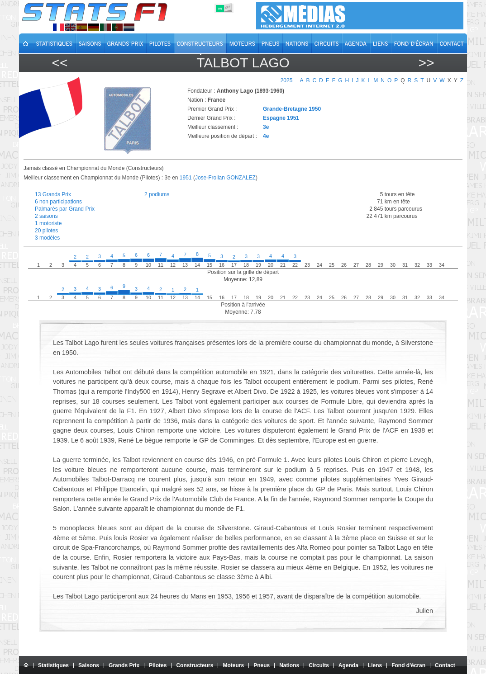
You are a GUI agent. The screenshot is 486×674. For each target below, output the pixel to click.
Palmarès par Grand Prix (65, 209)
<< (59, 62)
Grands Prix (124, 665)
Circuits (319, 665)
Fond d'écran (408, 665)
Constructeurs (194, 665)
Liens (375, 665)
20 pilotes (46, 230)
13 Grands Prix (53, 194)
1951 (186, 177)
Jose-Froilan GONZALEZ (225, 177)
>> (426, 62)
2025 (287, 80)
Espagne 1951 (281, 118)
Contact (445, 665)
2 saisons (46, 216)
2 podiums (156, 194)
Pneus (261, 665)
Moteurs (233, 665)
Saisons (88, 665)
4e (266, 136)
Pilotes (158, 665)
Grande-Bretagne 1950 (292, 109)
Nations (289, 665)
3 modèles (47, 238)
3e (266, 127)
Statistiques (53, 665)
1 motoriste (48, 223)
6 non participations (58, 201)
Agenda (348, 665)
